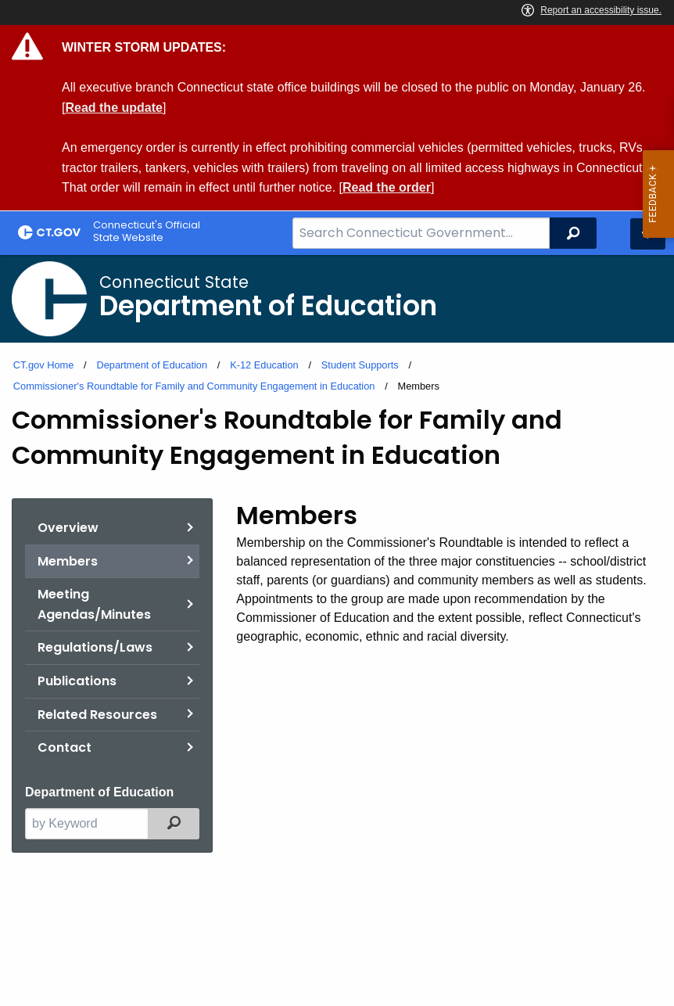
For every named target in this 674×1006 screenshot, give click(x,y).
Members (68, 561)
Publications (77, 681)
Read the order (386, 187)
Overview (68, 528)
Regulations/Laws (95, 647)
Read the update (113, 107)
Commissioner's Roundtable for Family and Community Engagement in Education (194, 386)
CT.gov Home (43, 365)
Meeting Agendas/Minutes (94, 604)
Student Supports (360, 365)
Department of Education (151, 365)
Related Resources (97, 715)
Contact (64, 747)
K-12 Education (264, 365)
